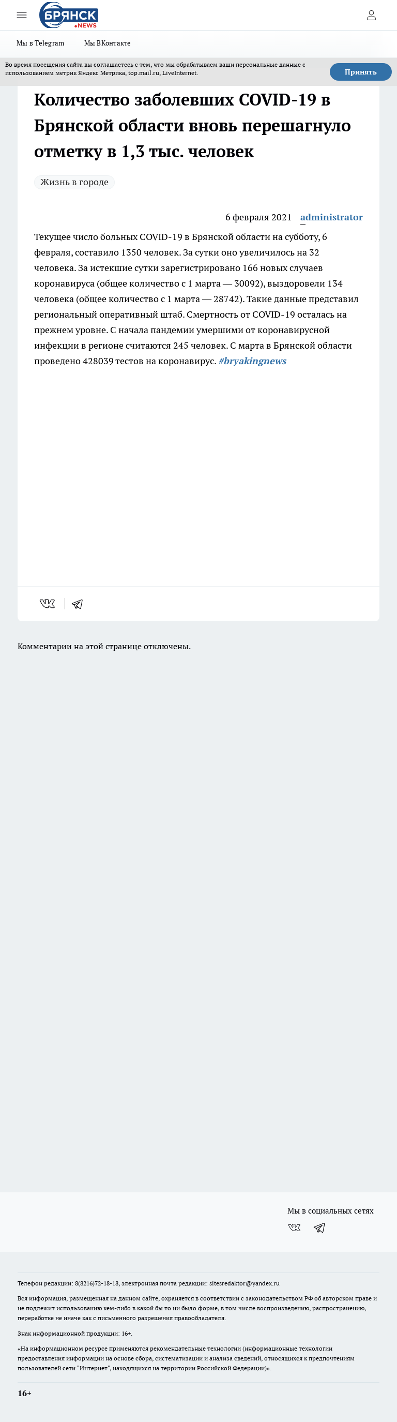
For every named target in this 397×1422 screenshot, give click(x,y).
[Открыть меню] (21, 15)
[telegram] (80, 603)
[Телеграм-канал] (320, 1227)
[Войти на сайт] (371, 15)
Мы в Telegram (41, 43)
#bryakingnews (252, 361)
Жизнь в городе (74, 182)
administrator (331, 217)
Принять (361, 72)
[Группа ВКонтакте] (294, 1227)
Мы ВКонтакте (107, 43)
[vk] (48, 603)
